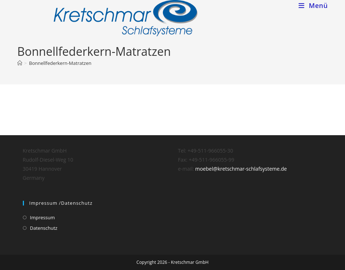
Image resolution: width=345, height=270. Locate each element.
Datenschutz (44, 228)
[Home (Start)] (19, 63)
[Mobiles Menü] (313, 5)
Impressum (42, 217)
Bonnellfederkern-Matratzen (60, 63)
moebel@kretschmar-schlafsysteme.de (241, 168)
